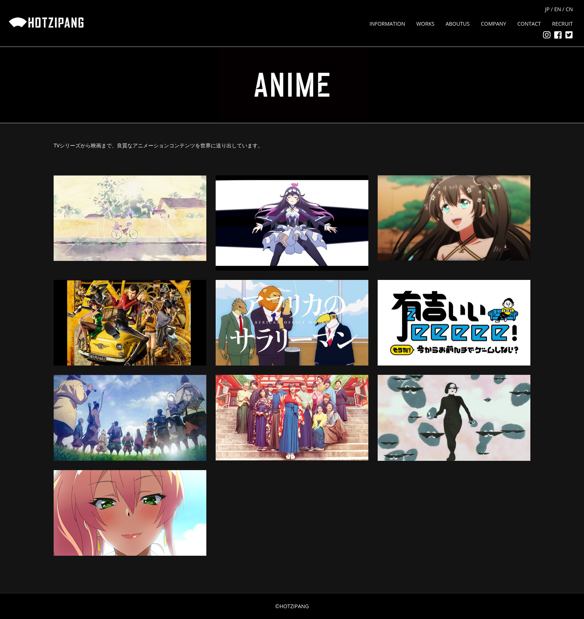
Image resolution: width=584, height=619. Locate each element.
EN (557, 9)
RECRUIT (562, 23)
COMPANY (493, 23)
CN (569, 9)
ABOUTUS (457, 23)
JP (547, 9)
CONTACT (529, 23)
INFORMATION (387, 23)
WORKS (425, 23)
